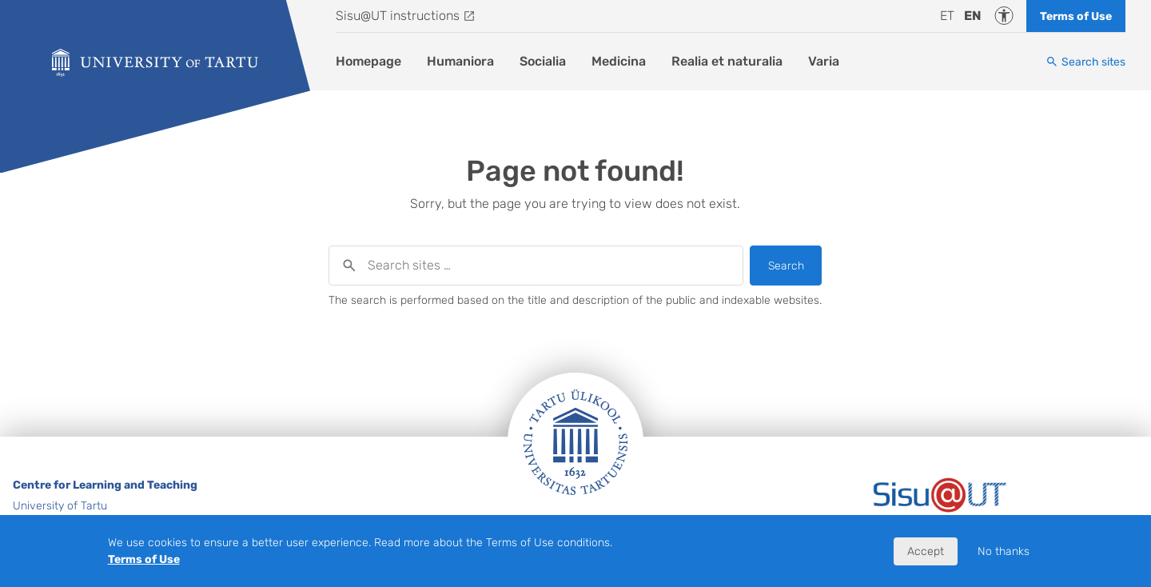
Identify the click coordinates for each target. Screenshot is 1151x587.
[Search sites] (1085, 62)
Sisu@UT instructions (398, 15)
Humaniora (460, 61)
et (947, 15)
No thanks (1004, 551)
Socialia (543, 61)
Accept (925, 551)
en (973, 15)
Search (786, 266)
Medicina (618, 61)
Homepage (368, 61)
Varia (823, 61)
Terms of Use (1076, 16)
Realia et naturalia (727, 61)
